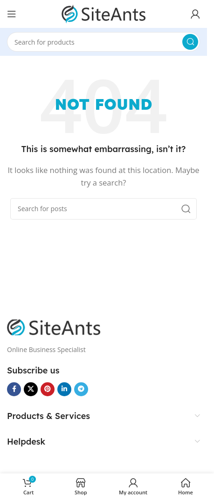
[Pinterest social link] (48, 389)
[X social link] (31, 389)
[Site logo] (103, 13)
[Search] (103, 42)
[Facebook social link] (14, 389)
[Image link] (53, 326)
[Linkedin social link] (64, 389)
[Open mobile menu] (11, 14)
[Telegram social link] (81, 389)
